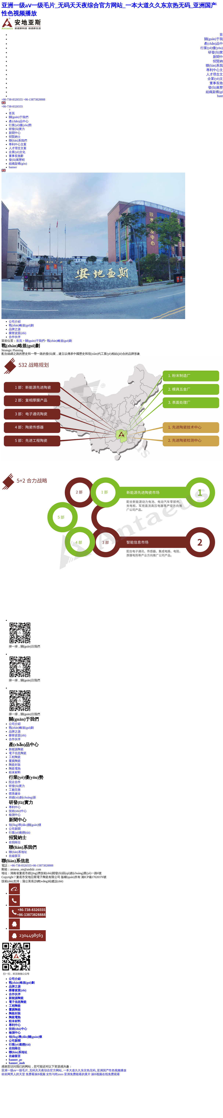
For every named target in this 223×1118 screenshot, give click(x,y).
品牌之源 (15, 329)
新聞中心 (15, 132)
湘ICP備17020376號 (93, 877)
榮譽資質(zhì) (17, 333)
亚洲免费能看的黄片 (77, 1074)
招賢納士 (15, 136)
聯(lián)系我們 (18, 140)
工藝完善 (15, 789)
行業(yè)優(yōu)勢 (20, 125)
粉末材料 (15, 772)
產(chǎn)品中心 (18, 121)
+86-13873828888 (34, 99)
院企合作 (15, 782)
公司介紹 (15, 321)
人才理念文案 (17, 148)
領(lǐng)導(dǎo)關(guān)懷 (25, 824)
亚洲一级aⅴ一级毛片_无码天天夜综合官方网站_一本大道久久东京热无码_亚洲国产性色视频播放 (63, 1070)
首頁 (12, 113)
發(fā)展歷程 (17, 159)
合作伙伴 (15, 336)
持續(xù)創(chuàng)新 (22, 797)
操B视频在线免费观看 (105, 1074)
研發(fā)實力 (17, 129)
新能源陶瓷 (16, 749)
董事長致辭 (16, 155)
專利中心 (15, 807)
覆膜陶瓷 (15, 760)
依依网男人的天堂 (13, 1074)
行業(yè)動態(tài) (19, 832)
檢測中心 (15, 814)
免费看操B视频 (35, 1074)
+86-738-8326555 (12, 99)
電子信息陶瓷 (17, 753)
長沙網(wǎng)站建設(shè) (47, 881)
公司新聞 (15, 828)
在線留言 (15, 855)
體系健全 (15, 793)
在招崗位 (15, 842)
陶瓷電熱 (15, 768)
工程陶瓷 (15, 757)
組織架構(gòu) (18, 163)
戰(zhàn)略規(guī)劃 (21, 325)
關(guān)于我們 (18, 117)
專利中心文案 (17, 144)
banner (13, 167)
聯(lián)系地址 (18, 852)
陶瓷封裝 (15, 764)
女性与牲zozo (54, 1074)
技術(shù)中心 (18, 811)
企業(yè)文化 (17, 152)
